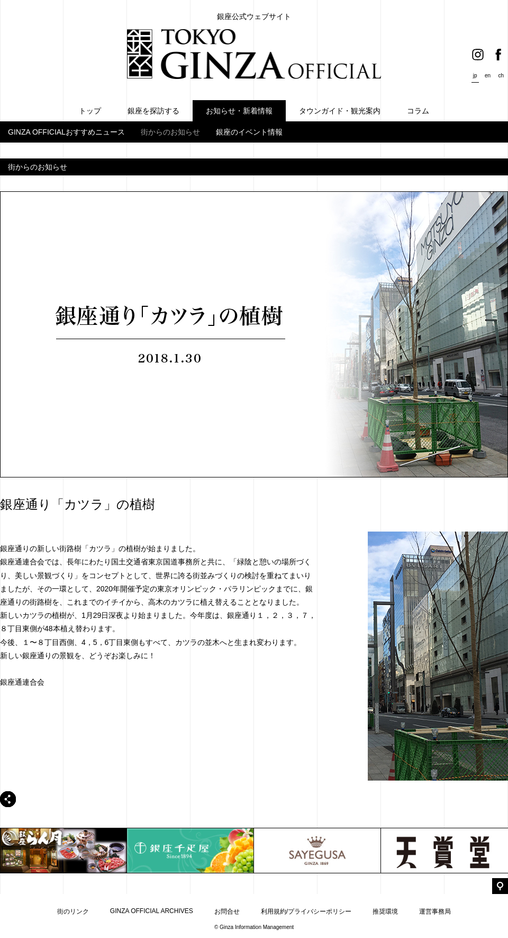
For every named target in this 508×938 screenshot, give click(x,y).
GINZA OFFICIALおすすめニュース (66, 132)
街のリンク (73, 911)
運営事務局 (435, 911)
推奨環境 (385, 911)
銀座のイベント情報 (249, 132)
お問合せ (227, 911)
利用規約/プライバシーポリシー (306, 911)
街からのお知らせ (170, 132)
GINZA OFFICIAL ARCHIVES (151, 911)
